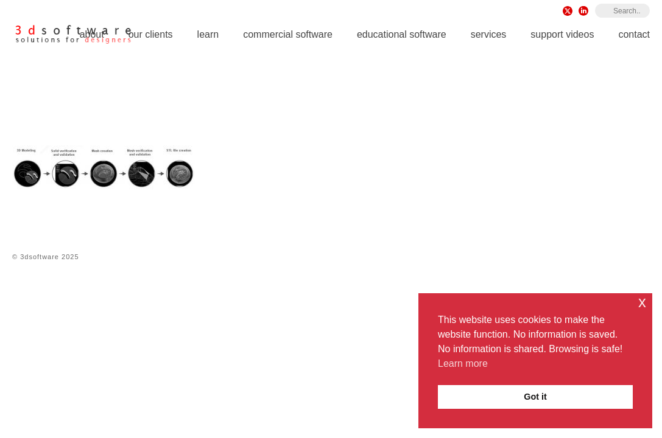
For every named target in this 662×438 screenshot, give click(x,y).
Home (240, 103)
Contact (634, 34)
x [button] (642, 302)
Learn (208, 34)
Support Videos (562, 34)
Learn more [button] (463, 363)
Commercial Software (288, 34)
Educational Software (401, 34)
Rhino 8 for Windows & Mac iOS (320, 103)
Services (489, 34)
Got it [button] (535, 396)
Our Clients (151, 34)
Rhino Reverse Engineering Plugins (463, 103)
